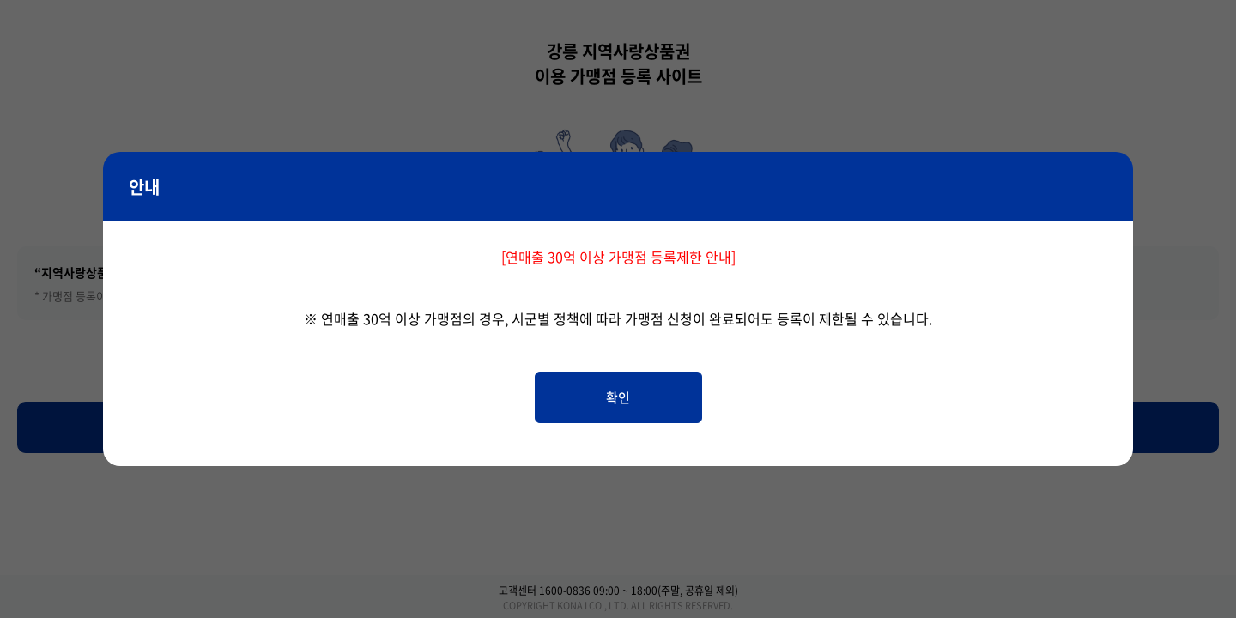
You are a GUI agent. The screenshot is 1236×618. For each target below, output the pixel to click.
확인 (617, 397)
